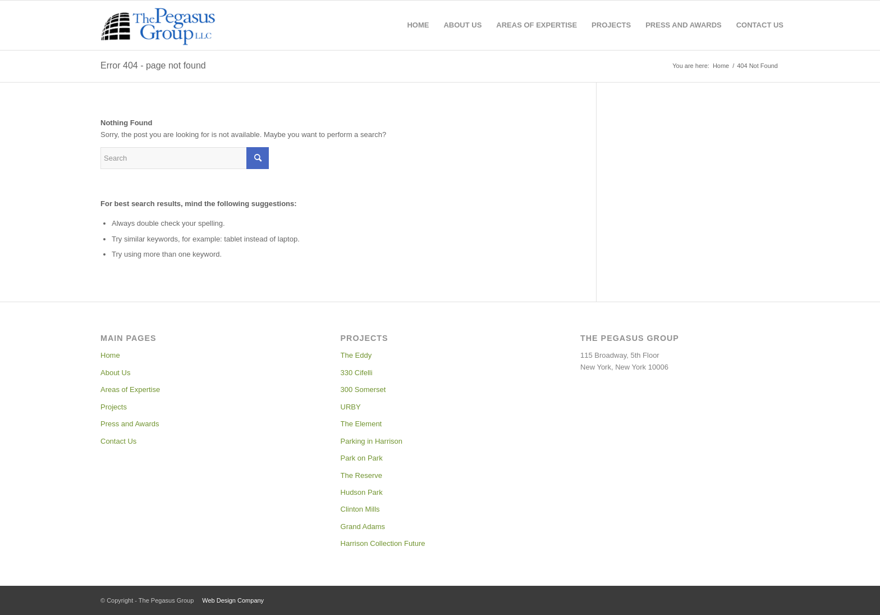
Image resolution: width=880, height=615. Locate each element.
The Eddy (356, 355)
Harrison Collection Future (383, 543)
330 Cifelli (357, 372)
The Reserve (361, 475)
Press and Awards (129, 424)
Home (110, 355)
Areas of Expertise (130, 389)
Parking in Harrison (372, 441)
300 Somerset (363, 389)
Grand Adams (363, 526)
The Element (361, 424)
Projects (113, 407)
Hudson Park (362, 492)
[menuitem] (418, 25)
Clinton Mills (360, 509)
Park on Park (362, 458)
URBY (351, 407)
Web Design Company (233, 600)
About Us (115, 372)
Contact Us (118, 441)
